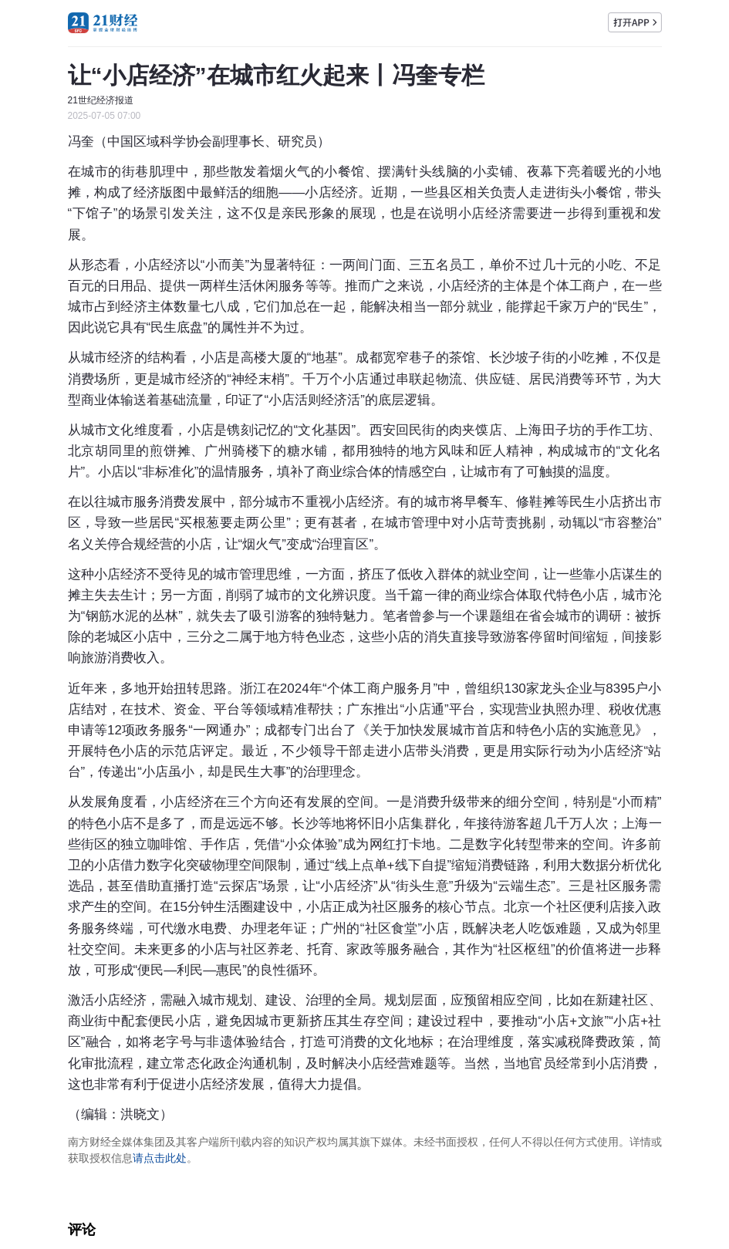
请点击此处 (160, 1158)
